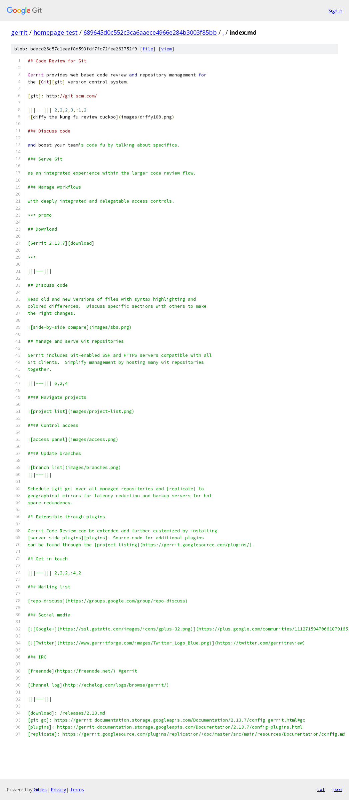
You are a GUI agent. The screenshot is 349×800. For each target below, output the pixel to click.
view (166, 49)
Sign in (335, 10)
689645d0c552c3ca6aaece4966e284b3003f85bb (150, 32)
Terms (77, 789)
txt (321, 789)
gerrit (19, 32)
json (337, 789)
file (147, 49)
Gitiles (40, 789)
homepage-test (55, 32)
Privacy (58, 789)
